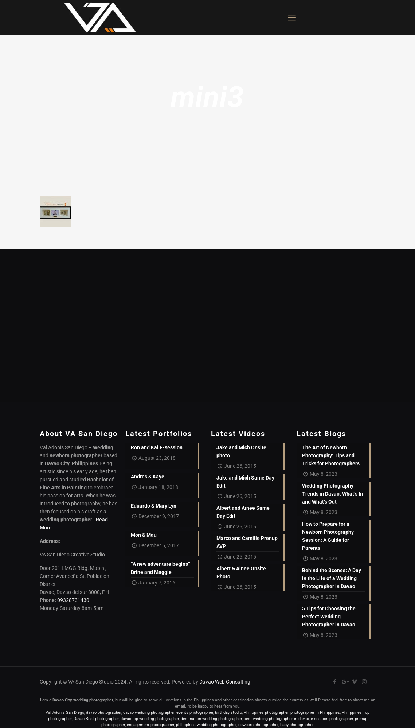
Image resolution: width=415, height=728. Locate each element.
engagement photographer (150, 725)
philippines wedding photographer (206, 725)
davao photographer (103, 712)
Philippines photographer (266, 712)
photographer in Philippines (315, 712)
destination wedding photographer (211, 718)
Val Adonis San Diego (65, 712)
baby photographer (297, 725)
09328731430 (73, 600)
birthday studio (228, 712)
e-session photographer (332, 718)
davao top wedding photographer (150, 718)
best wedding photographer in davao (276, 718)
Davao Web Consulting (224, 682)
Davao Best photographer (96, 718)
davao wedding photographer (149, 712)
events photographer (194, 712)
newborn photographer (258, 725)
